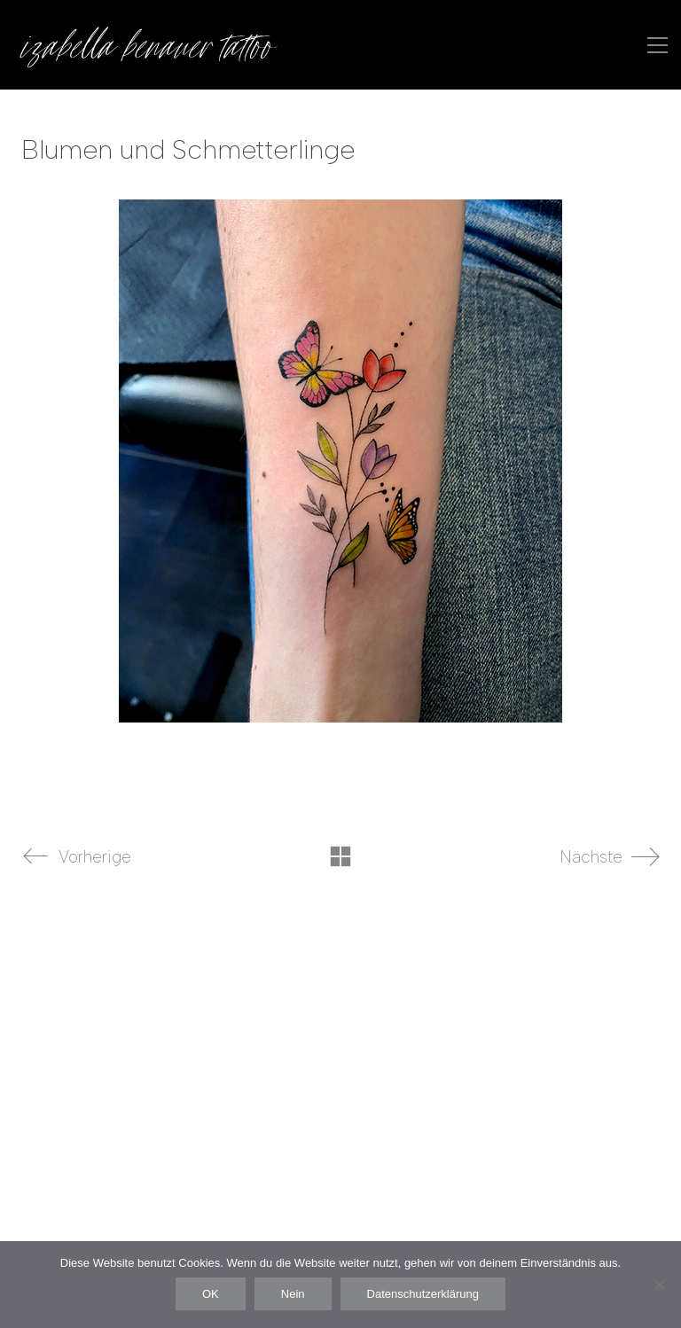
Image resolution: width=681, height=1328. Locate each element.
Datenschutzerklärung (423, 1294)
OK (210, 1294)
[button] (657, 45)
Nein (293, 1294)
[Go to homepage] (146, 45)
